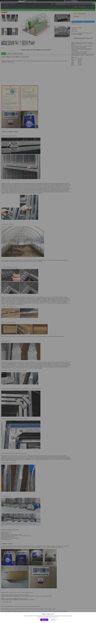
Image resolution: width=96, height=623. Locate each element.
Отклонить (53, 619)
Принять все (44, 619)
